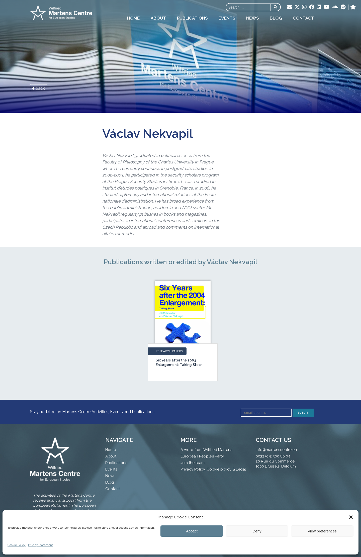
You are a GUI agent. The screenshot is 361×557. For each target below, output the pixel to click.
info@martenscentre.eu (276, 449)
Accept (192, 531)
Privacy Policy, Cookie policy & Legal (213, 469)
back (38, 88)
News (252, 18)
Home (133, 18)
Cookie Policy (17, 545)
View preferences (322, 531)
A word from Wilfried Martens (206, 449)
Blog (276, 18)
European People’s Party (202, 456)
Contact (303, 18)
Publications (192, 18)
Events (227, 18)
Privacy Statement (40, 545)
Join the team (192, 462)
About (158, 18)
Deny (256, 531)
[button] (350, 517)
